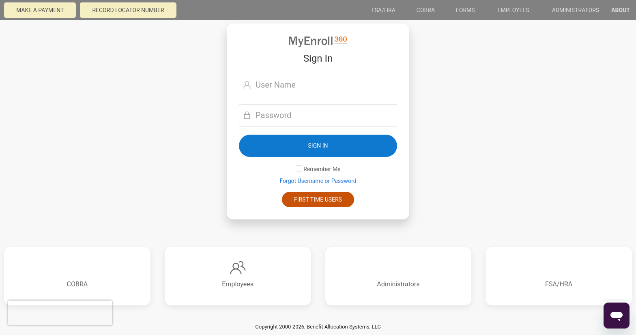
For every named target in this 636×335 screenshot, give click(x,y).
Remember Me (318, 168)
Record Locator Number (128, 10)
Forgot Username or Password (317, 181)
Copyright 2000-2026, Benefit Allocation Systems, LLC (317, 327)
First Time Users (318, 199)
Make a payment (40, 10)
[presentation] (60, 313)
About (620, 10)
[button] (318, 146)
